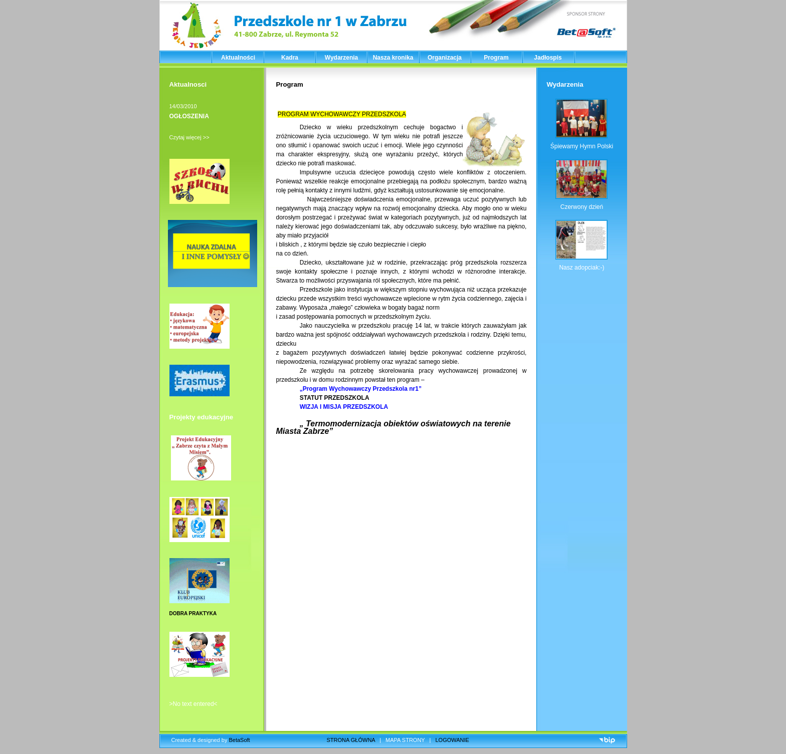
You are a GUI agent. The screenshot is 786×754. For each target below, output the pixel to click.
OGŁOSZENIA (189, 116)
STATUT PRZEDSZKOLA (336, 397)
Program (496, 57)
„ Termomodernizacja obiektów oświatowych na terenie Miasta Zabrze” (393, 427)
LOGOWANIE (452, 740)
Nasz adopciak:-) (581, 267)
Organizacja (445, 57)
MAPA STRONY (405, 740)
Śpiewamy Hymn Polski (581, 146)
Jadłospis (547, 57)
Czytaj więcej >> (189, 137)
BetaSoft (239, 740)
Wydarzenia (341, 57)
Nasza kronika (393, 57)
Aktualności (238, 57)
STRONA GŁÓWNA (351, 740)
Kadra (289, 57)
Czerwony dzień (581, 206)
